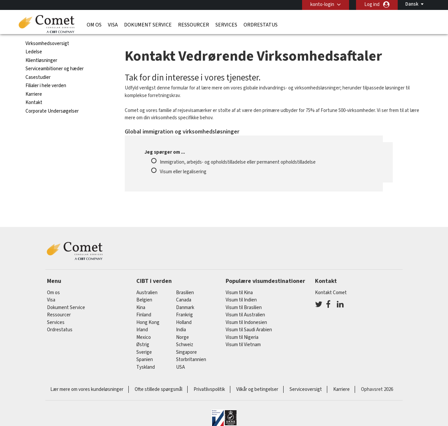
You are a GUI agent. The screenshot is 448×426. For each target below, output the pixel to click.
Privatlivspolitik (209, 389)
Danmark (185, 307)
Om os (94, 24)
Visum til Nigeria (242, 337)
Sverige (144, 352)
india (181, 329)
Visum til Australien (245, 314)
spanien (144, 359)
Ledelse (33, 51)
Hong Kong (147, 322)
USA (180, 367)
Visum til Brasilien (244, 307)
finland (143, 314)
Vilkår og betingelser (257, 389)
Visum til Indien (241, 299)
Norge (182, 337)
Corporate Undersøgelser (52, 111)
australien (146, 292)
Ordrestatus (261, 24)
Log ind (372, 4)
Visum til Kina (239, 292)
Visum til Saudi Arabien (249, 329)
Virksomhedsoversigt (47, 43)
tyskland (145, 367)
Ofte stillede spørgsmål (158, 389)
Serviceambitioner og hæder (54, 68)
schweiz (184, 344)
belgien (144, 299)
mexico (143, 337)
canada (183, 299)
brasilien (185, 292)
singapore (186, 352)
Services (226, 24)
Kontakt (33, 102)
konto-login (322, 4)
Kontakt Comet (331, 292)
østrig (142, 344)
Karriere (33, 94)
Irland (142, 329)
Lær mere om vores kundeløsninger (86, 389)
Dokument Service (148, 24)
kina (140, 307)
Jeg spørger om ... (165, 152)
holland (184, 322)
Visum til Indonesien (246, 322)
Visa (113, 24)
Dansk (412, 4)
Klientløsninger (41, 60)
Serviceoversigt (306, 389)
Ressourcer (193, 24)
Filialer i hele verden (45, 85)
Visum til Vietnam (243, 344)
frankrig (184, 314)
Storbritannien (191, 359)
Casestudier (38, 77)
